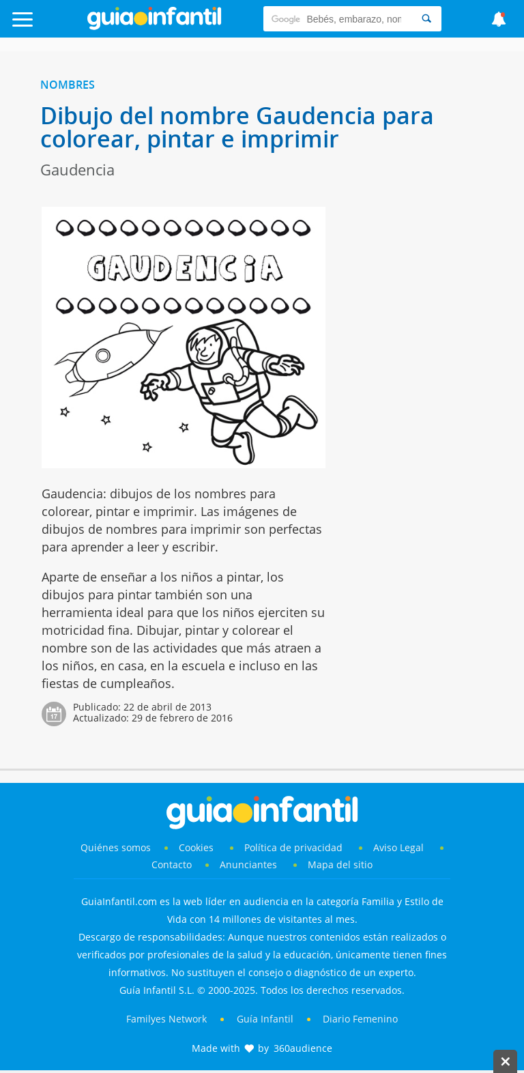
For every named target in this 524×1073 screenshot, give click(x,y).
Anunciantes (248, 864)
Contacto (171, 864)
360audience (303, 1048)
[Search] (426, 18)
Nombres (67, 84)
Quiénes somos (116, 847)
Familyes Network (166, 1018)
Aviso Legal (398, 847)
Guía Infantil (265, 1018)
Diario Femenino (360, 1018)
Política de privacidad (294, 847)
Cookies (197, 847)
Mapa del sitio (340, 864)
